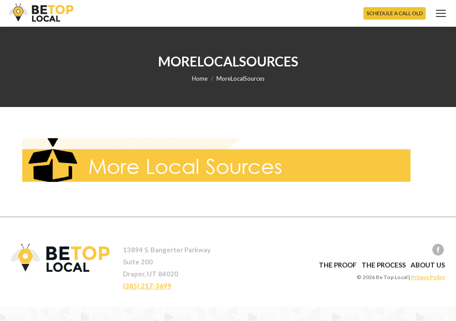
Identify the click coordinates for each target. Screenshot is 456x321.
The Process (384, 265)
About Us (428, 265)
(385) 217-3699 (147, 286)
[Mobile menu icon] (441, 13)
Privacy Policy (428, 277)
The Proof (338, 265)
